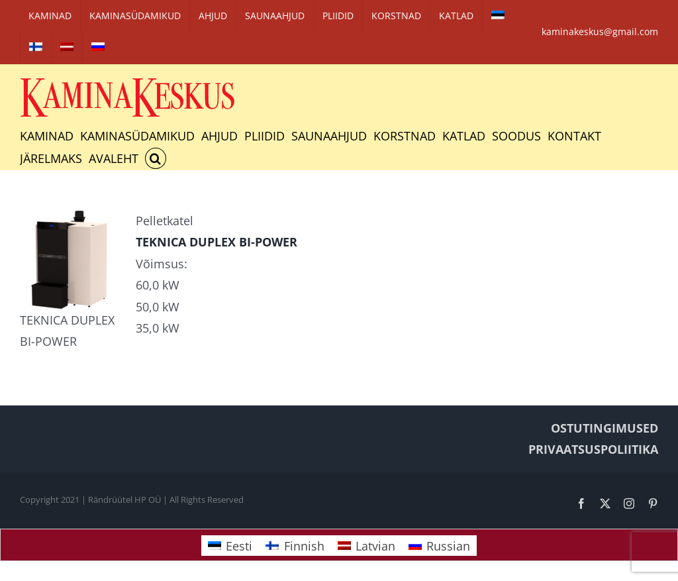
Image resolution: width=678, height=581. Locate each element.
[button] (155, 158)
